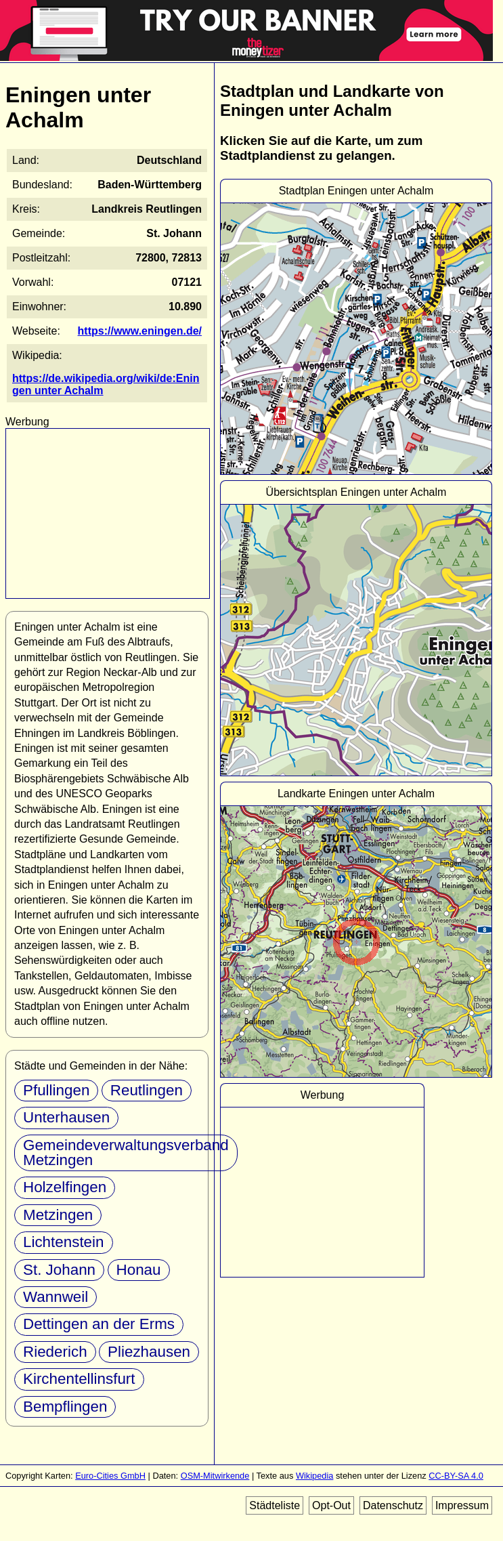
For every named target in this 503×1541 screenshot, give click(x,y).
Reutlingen (146, 1090)
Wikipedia (314, 1476)
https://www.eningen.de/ (140, 331)
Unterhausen (66, 1117)
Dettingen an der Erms (99, 1323)
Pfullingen (56, 1090)
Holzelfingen (64, 1187)
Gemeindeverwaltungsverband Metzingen (126, 1152)
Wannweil (55, 1296)
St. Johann (59, 1269)
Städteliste (274, 1505)
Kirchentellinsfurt (79, 1378)
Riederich (55, 1351)
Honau (138, 1269)
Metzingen (58, 1214)
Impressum (462, 1505)
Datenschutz (393, 1505)
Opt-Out (331, 1505)
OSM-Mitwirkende (215, 1476)
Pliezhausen (149, 1351)
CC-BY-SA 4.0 (456, 1476)
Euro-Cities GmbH (110, 1476)
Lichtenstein (63, 1241)
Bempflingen (65, 1406)
